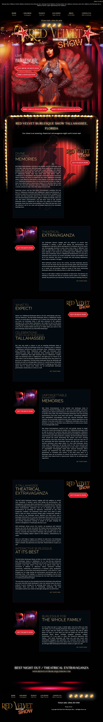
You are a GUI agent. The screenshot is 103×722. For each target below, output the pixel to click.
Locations (56, 14)
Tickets (42, 14)
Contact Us (86, 14)
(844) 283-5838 (56, 20)
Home (14, 14)
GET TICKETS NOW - (82, 281)
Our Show (27, 14)
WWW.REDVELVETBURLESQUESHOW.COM (51, 672)
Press (71, 14)
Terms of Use (69, 709)
